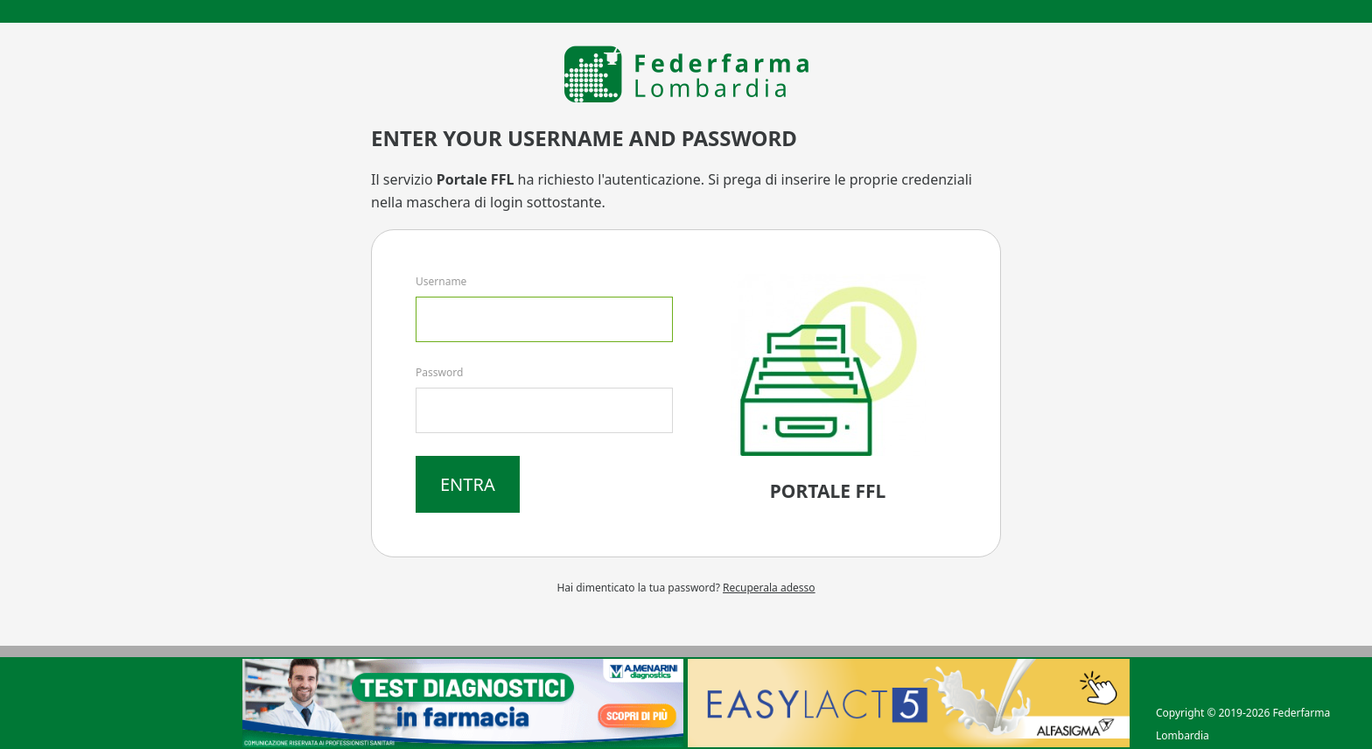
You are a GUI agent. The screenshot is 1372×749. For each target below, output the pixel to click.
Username (441, 281)
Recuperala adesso (769, 587)
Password (439, 372)
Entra (467, 484)
